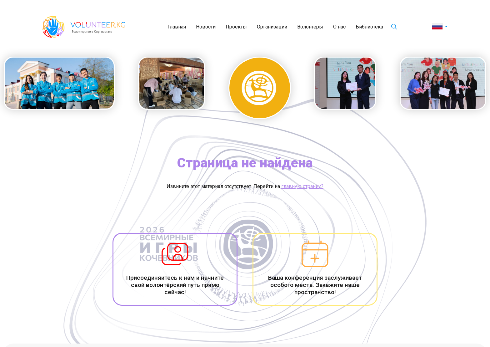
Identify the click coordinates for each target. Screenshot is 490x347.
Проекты (236, 27)
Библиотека (369, 27)
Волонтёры (310, 27)
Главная (177, 27)
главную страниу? (302, 186)
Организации (272, 27)
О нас (339, 27)
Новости (206, 27)
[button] (440, 27)
